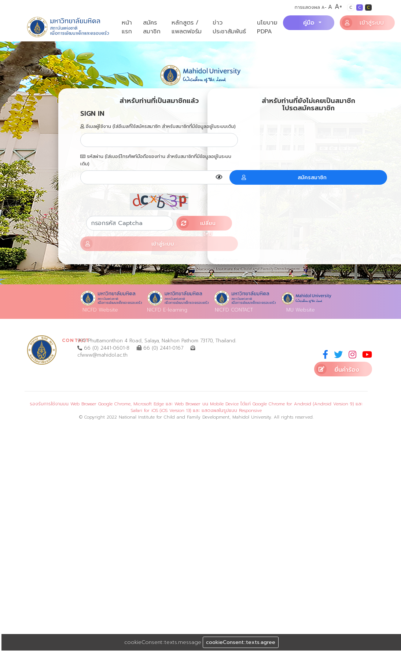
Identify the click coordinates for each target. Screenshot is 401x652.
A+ (338, 6)
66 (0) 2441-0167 (160, 348)
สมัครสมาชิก (152, 27)
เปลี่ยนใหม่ (197, 224)
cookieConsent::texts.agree (240, 642)
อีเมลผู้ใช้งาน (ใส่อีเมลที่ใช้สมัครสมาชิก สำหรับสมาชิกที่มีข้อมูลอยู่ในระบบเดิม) (158, 126)
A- (324, 7)
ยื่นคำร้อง (337, 369)
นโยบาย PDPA (267, 27)
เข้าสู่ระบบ (363, 23)
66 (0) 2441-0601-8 (103, 348)
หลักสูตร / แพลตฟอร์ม (187, 27)
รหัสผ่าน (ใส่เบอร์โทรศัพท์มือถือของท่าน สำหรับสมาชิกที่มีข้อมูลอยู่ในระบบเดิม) (155, 160)
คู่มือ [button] (310, 22)
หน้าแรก (127, 27)
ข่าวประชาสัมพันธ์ (229, 27)
